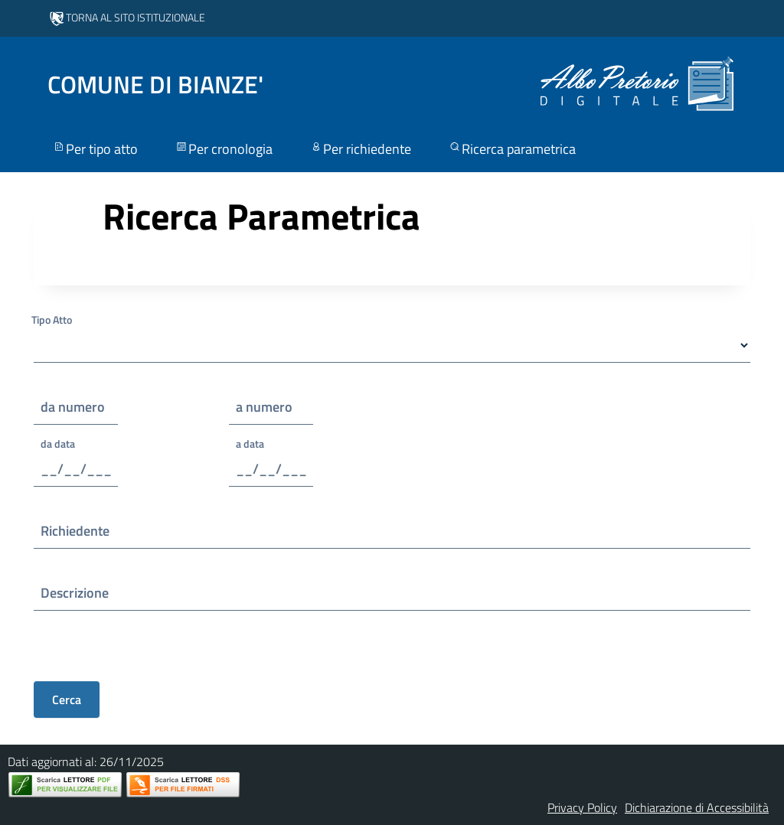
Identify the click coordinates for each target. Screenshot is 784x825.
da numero (73, 406)
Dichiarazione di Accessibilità (697, 807)
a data (250, 443)
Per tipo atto (95, 149)
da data (58, 443)
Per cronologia (224, 149)
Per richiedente (360, 149)
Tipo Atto (51, 319)
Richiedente (75, 530)
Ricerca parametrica (512, 149)
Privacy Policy (582, 807)
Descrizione (75, 592)
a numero (264, 406)
